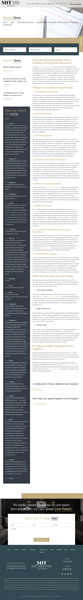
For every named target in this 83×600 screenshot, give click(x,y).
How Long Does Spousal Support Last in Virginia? (56, 398)
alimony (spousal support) (53, 187)
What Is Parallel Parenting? (12, 67)
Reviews (53, 3)
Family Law (43, 3)
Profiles (32, 3)
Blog (57, 3)
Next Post (36, 389)
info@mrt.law (67, 569)
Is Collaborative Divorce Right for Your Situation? (55, 383)
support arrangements (54, 296)
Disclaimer (48, 596)
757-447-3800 (75, 4)
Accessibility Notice (57, 596)
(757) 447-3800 (67, 561)
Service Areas (43, 550)
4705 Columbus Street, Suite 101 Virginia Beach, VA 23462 (16, 567)
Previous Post (41, 404)
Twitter (65, 573)
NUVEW (23, 596)
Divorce (38, 3)
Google (68, 573)
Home (28, 3)
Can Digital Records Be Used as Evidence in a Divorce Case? (13, 94)
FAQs (48, 3)
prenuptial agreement (45, 67)
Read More (7, 70)
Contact (61, 3)
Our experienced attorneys (71, 365)
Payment (73, 550)
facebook (62, 573)
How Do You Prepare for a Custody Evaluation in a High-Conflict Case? (15, 80)
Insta (71, 573)
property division (46, 248)
